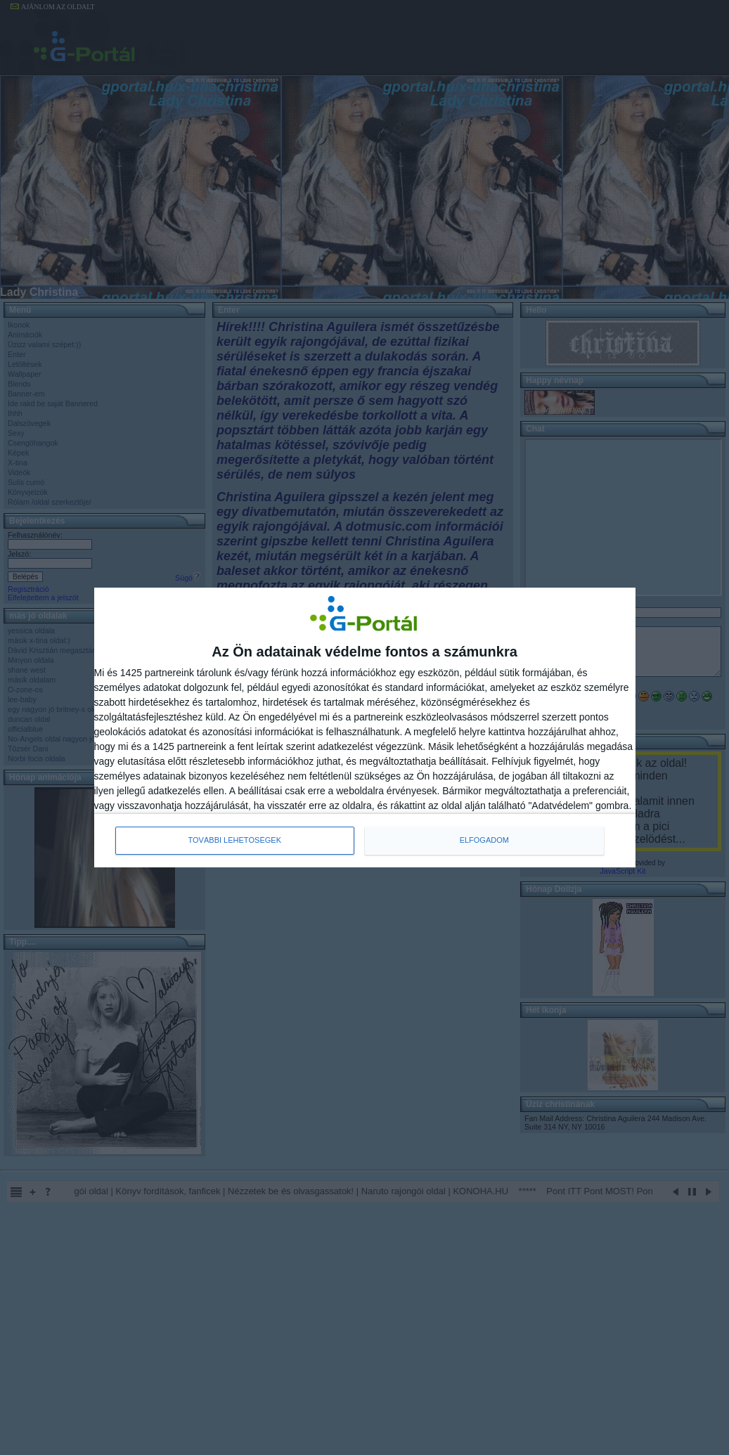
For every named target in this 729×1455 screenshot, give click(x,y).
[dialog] (365, 727)
